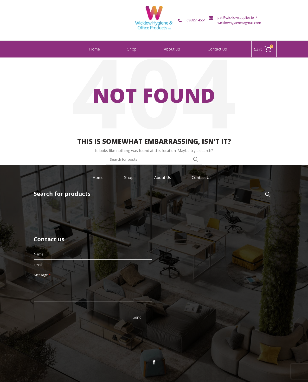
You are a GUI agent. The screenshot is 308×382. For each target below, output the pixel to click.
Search (196, 159)
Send (137, 317)
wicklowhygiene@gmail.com (239, 22)
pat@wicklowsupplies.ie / (237, 17)
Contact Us (202, 177)
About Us (162, 177)
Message (42, 275)
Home (98, 177)
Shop (129, 177)
